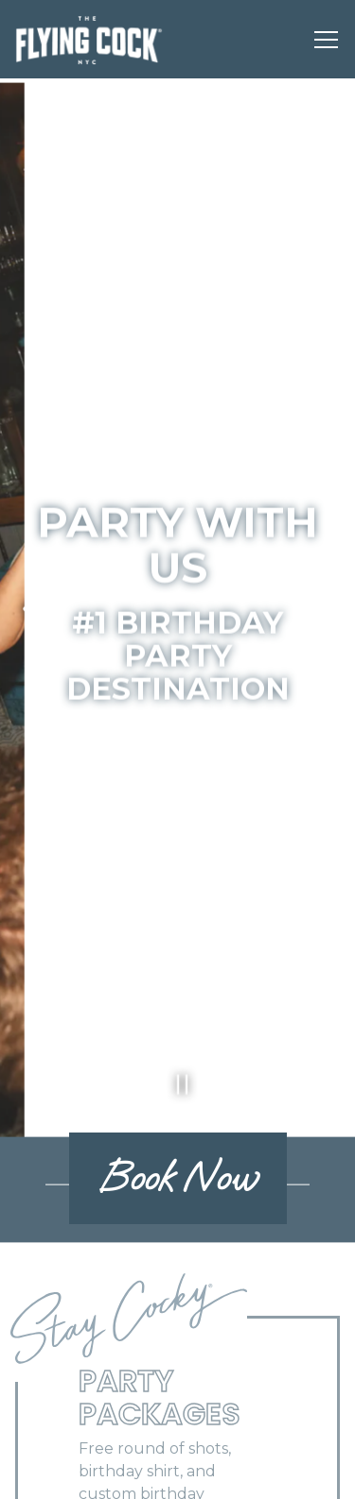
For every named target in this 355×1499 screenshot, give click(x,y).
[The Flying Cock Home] (89, 39)
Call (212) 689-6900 (177, 1424)
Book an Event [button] (177, 1474)
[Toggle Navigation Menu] (326, 39)
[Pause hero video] (177, 1035)
